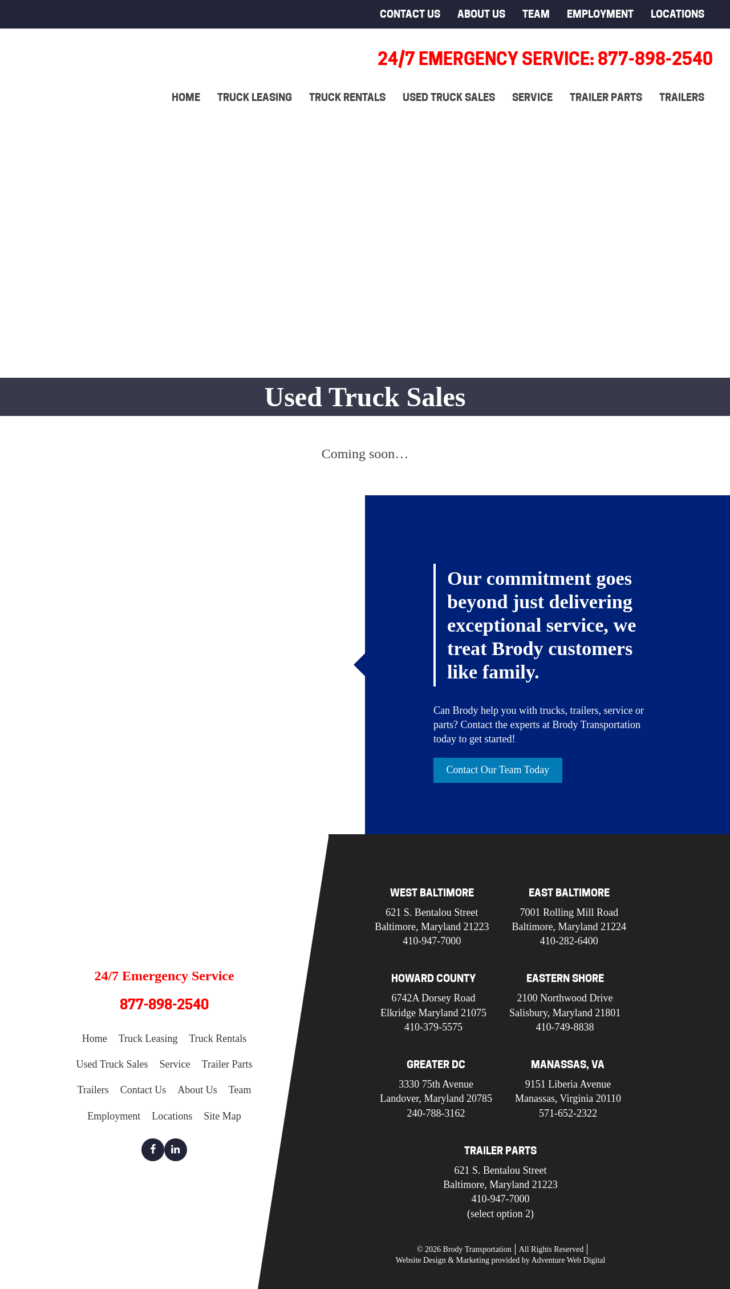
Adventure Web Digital (568, 1260)
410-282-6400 (569, 941)
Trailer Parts (606, 97)
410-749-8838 (565, 1027)
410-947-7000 (432, 941)
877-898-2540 (164, 1005)
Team (536, 14)
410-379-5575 (433, 1027)
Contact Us (410, 14)
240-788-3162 (436, 1113)
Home (186, 97)
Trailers (681, 97)
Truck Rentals (347, 97)
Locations (677, 14)
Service (532, 97)
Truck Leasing (254, 97)
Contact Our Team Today (498, 769)
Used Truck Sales (449, 97)
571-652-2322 (568, 1113)
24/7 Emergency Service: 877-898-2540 (545, 59)
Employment (600, 14)
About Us (481, 14)
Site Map (222, 1116)
